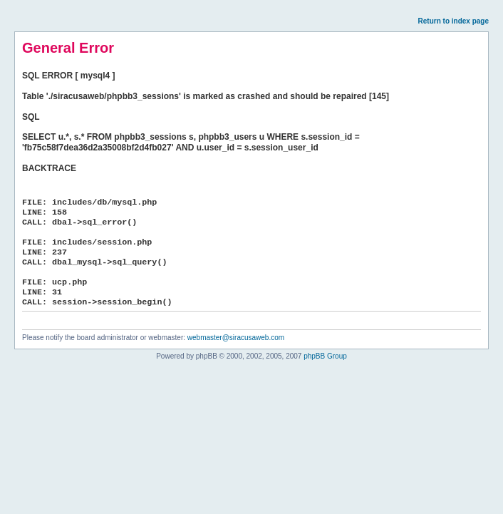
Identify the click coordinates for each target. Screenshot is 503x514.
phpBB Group (325, 356)
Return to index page (453, 21)
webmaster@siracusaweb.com (235, 337)
